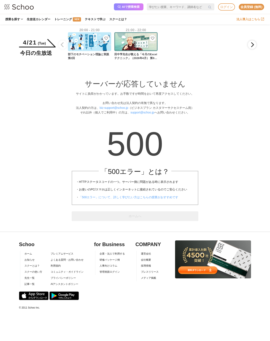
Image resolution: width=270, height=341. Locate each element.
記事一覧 (29, 284)
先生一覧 (29, 277)
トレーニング (67, 19)
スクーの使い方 (33, 271)
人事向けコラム (108, 265)
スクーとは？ (118, 19)
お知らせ (29, 259)
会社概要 (146, 259)
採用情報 (146, 265)
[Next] (252, 44)
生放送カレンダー (38, 19)
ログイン (226, 7)
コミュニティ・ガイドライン (67, 271)
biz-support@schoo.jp (114, 107)
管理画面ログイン (110, 271)
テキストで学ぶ (95, 19)
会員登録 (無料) (251, 7)
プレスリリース (150, 271)
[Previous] (62, 44)
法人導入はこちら (250, 19)
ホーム (28, 253)
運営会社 (146, 253)
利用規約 (56, 265)
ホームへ (135, 216)
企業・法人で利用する (112, 253)
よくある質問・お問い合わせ (67, 259)
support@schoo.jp (142, 112)
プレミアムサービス (62, 253)
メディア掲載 (148, 277)
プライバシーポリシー (63, 277)
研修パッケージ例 (110, 259)
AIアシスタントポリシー (64, 284)
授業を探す (14, 19)
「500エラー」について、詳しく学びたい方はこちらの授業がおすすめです (128, 197)
